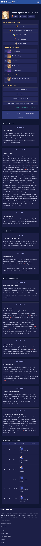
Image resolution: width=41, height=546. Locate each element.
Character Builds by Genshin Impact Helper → (27, 107)
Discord (3, 539)
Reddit (2, 542)
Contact (3, 530)
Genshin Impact (17, 2)
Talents (9, 113)
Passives (18, 113)
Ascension (20, 117)
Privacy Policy (4, 533)
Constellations (30, 113)
